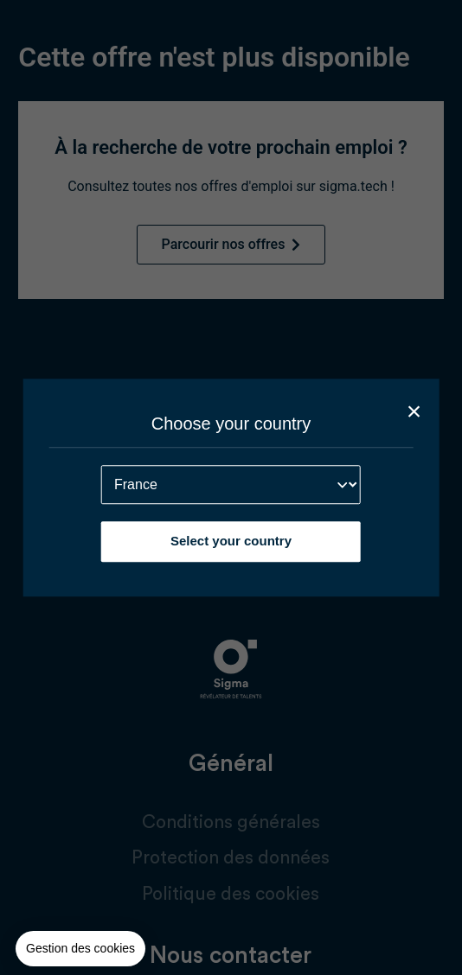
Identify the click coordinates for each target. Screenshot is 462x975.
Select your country (231, 540)
